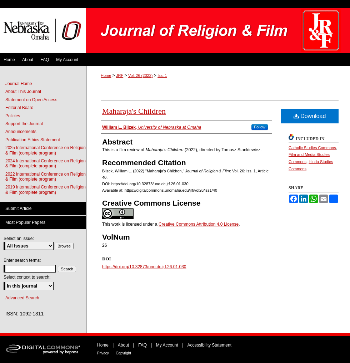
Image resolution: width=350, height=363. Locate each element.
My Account (167, 345)
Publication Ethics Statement (32, 139)
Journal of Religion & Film (218, 30)
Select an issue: (19, 238)
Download (310, 116)
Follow (259, 127)
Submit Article (18, 208)
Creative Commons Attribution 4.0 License (199, 224)
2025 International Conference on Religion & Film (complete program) (45, 150)
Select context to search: (27, 277)
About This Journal (23, 91)
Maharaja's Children (134, 111)
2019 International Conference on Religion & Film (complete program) (45, 190)
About (123, 345)
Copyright (123, 353)
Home (106, 75)
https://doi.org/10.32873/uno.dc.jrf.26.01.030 (144, 266)
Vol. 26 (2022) (140, 75)
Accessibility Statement (209, 345)
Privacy (103, 353)
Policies (12, 115)
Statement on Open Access (31, 99)
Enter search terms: (22, 260)
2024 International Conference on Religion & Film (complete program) (45, 163)
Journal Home (18, 83)
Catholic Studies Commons (312, 148)
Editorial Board (19, 107)
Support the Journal (24, 123)
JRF (119, 75)
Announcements (20, 131)
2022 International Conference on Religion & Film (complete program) (45, 177)
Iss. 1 (162, 75)
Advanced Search (22, 297)
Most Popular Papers (25, 222)
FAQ (142, 345)
